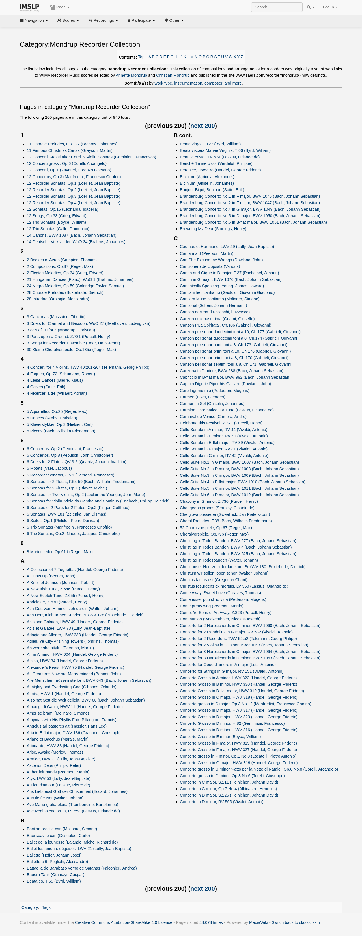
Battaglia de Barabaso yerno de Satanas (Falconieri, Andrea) (82, 868)
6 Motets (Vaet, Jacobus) (49, 468)
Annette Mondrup (131, 75)
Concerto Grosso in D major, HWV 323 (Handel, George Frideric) (239, 717)
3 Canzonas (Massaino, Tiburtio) (56, 316)
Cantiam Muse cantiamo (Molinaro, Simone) (220, 299)
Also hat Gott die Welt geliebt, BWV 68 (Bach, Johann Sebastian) (86, 700)
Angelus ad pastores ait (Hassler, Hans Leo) (67, 726)
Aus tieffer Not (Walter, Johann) (55, 798)
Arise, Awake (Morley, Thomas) (55, 752)
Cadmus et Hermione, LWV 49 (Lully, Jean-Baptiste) (227, 246)
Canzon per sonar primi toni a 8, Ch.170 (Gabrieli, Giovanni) (234, 357)
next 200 (202, 125)
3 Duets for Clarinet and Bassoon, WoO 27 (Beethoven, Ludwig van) (88, 323)
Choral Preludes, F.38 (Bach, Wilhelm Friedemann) (226, 521)
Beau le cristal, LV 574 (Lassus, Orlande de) (220, 157)
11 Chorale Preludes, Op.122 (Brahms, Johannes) (72, 144)
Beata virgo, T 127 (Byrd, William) (210, 144)
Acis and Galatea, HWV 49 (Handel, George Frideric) (75, 622)
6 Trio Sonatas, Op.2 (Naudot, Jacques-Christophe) (73, 533)
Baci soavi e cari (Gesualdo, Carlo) (58, 835)
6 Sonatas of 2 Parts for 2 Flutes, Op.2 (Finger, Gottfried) (78, 507)
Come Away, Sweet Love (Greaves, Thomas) (220, 592)
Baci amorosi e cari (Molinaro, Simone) (62, 829)
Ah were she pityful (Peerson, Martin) (60, 648)
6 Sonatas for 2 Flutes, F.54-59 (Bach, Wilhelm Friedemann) (81, 481)
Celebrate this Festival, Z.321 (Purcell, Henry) (221, 423)
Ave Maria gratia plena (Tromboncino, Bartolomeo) (72, 804)
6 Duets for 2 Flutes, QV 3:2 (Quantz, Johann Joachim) (76, 462)
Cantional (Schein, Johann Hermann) (213, 305)
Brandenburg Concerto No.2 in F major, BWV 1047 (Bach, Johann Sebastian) (250, 202)
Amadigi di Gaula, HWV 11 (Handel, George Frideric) (75, 706)
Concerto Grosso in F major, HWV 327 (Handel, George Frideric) (238, 749)
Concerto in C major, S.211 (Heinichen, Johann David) (229, 782)
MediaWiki (258, 922)
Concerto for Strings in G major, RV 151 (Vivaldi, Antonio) (231, 671)
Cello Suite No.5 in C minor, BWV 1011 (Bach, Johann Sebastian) (239, 488)
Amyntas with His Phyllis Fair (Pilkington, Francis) (72, 719)
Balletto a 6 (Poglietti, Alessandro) (57, 861)
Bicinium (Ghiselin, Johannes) (207, 183)
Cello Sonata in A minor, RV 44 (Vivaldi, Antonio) (223, 429)
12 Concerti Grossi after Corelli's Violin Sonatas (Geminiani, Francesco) (91, 157)
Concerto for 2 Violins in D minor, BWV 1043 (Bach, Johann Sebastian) (244, 645)
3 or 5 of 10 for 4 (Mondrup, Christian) (61, 330)
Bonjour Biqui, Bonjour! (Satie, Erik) (212, 189)
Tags (46, 907)
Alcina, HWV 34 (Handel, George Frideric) (65, 661)
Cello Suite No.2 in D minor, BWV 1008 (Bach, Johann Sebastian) (239, 469)
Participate (141, 20)
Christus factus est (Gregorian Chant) (213, 579)
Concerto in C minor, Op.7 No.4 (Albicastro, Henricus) (228, 788)
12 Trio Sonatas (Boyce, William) (56, 222)
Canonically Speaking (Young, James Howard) (222, 286)
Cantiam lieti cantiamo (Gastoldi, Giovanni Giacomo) (227, 292)
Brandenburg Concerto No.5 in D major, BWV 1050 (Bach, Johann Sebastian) (250, 215)
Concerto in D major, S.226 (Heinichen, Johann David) (229, 795)
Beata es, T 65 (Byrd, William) (54, 881)
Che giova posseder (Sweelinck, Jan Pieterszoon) (225, 514)
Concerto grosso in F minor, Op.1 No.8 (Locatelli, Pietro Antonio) (238, 756)
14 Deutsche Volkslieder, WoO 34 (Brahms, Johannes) (76, 242)
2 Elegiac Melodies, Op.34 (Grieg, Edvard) (65, 273)
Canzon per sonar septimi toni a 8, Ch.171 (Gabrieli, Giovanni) (236, 364)
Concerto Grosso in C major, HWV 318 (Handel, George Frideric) (239, 697)
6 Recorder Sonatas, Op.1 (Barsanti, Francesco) (71, 475)
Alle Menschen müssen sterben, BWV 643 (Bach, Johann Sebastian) (89, 680)
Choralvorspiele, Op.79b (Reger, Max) (214, 534)
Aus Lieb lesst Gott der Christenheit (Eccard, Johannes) (77, 791)
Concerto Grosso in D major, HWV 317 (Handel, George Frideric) (239, 710)
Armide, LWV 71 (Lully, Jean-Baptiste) (61, 759)
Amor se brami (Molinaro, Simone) (58, 713)
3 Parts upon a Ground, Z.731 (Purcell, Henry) (68, 336)
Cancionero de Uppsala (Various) (210, 266)
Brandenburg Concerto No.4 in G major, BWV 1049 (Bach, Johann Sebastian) (250, 209)
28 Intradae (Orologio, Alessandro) (58, 299)
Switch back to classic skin (296, 922)
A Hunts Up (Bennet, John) (51, 576)
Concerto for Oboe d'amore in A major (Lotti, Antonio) (228, 664)
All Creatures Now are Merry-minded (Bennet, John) (74, 674)
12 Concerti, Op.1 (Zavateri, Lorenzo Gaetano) (69, 170)
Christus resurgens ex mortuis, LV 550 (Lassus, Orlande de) (234, 586)
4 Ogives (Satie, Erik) (46, 387)
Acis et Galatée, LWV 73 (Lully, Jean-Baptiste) (68, 628)
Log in (330, 7)
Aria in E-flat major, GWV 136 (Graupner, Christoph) (74, 732)
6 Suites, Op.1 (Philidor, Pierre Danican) (63, 520)
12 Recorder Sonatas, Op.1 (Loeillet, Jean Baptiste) (73, 183)
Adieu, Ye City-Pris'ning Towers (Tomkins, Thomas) (73, 641)
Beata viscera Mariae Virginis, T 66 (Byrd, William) (225, 150)
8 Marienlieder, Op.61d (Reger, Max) (60, 551)
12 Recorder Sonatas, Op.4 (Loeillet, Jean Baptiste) (73, 202)
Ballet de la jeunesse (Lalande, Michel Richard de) (72, 842)
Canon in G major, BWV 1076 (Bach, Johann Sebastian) (231, 279)
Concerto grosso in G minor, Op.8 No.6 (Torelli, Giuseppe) (232, 775)
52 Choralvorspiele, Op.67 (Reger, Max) (216, 527)
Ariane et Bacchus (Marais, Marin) (58, 739)
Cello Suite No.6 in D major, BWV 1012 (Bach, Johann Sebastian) (239, 495)
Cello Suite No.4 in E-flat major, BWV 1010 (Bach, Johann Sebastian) (242, 482)
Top (141, 57)
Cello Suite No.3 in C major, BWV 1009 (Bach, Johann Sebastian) (239, 475)
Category (29, 907)
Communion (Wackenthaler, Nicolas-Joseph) (220, 619)
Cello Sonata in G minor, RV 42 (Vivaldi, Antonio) (224, 455)
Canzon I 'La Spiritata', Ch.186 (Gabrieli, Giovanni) (225, 325)
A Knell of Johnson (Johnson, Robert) (60, 582)
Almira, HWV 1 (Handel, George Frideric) (64, 693)
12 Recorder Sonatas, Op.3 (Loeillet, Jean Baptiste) (73, 196)
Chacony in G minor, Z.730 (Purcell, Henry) (219, 501)
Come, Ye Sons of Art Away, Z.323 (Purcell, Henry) (226, 612)
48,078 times (211, 922)
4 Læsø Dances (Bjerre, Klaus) (55, 380)
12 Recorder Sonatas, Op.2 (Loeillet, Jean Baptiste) (73, 189)
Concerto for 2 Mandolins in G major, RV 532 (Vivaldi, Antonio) (236, 632)
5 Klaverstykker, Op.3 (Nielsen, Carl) (60, 424)
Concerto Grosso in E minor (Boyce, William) (220, 736)
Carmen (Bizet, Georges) (202, 397)
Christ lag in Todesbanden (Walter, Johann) (219, 560)
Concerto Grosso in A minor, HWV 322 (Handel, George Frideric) (238, 678)
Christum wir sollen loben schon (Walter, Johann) (224, 573)
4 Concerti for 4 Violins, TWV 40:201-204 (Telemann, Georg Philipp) (88, 367)
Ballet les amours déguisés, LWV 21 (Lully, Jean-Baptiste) (79, 848)
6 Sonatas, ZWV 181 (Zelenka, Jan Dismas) (67, 514)
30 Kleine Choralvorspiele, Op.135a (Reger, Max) (71, 349)
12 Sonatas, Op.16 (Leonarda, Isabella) (62, 209)
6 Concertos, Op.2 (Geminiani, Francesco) (65, 449)
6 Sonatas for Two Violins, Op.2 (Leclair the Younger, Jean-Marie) (86, 494)
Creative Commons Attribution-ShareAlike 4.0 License (123, 922)
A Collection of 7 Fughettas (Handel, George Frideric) (75, 569)
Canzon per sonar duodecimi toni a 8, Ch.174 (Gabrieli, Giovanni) (239, 338)
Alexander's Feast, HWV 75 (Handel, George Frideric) (75, 667)
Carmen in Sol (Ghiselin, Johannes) (212, 403)
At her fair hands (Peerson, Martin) (58, 772)
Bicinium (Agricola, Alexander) (207, 176)
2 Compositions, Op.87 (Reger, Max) (60, 266)
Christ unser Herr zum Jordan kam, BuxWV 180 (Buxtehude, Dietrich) (243, 566)
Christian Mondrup (172, 75)
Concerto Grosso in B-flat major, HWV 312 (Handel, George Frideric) (242, 691)
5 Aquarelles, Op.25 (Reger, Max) (57, 411)
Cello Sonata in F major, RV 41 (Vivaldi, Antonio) (224, 449)
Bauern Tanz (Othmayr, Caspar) (56, 874)
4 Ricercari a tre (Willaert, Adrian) (57, 393)
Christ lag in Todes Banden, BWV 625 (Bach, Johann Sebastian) (238, 553)
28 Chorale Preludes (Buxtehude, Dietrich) (65, 292)
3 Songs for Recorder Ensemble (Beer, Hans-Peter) (73, 343)
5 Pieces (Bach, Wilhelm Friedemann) (61, 431)
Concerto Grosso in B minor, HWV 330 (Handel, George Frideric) (238, 684)
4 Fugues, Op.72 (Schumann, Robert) (61, 374)
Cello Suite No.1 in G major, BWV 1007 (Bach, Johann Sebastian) (239, 462)
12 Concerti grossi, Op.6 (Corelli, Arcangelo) (67, 163)
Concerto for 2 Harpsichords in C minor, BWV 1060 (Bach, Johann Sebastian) (250, 625)
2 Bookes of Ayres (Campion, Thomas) (62, 260)
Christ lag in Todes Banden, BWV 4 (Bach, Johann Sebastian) (236, 547)
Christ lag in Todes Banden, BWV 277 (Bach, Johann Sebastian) (238, 540)
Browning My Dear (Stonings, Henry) (213, 229)
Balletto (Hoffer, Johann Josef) (54, 855)
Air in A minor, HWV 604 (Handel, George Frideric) (72, 654)
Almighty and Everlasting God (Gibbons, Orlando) (72, 687)
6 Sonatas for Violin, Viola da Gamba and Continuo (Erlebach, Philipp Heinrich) (98, 501)
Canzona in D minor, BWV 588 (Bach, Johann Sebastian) (231, 370)
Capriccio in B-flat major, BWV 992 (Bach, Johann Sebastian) (235, 377)
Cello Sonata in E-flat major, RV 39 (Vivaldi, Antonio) (227, 442)
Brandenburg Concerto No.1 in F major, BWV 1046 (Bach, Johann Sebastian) (250, 196)
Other (174, 20)
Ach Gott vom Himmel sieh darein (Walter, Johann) (72, 608)
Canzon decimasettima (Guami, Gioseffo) (217, 318)
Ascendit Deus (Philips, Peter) (54, 765)
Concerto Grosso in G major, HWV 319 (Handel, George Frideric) (239, 762)
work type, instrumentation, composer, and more (198, 83)
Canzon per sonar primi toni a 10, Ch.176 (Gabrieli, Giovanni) (235, 351)
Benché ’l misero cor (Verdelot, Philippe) (216, 163)
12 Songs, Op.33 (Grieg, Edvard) (57, 215)
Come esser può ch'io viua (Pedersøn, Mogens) (223, 599)
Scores (68, 20)
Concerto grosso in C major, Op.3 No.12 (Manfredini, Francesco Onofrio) (245, 704)
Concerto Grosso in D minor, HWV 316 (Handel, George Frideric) (239, 730)
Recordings (103, 20)
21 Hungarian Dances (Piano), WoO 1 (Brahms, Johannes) (80, 279)
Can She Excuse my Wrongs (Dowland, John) (221, 260)
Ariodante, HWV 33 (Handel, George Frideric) (68, 745)
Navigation (34, 20)
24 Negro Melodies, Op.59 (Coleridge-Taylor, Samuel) (75, 286)
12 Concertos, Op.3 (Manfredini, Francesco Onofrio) (74, 176)
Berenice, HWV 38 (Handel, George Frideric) (220, 170)
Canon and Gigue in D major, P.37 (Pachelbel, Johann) (229, 273)
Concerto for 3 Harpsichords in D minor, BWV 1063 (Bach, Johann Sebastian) (250, 658)
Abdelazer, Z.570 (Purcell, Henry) (57, 602)
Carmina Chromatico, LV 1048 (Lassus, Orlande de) (227, 410)
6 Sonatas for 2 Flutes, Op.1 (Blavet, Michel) (67, 488)
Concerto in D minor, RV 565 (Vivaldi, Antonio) (222, 801)
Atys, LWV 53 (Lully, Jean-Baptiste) (58, 778)
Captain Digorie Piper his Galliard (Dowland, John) (225, 383)
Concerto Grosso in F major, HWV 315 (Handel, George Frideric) (238, 743)
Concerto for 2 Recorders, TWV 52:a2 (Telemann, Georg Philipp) (238, 638)
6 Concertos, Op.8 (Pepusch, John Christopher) (70, 455)
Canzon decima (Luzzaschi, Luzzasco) (215, 312)
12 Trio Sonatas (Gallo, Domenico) (58, 229)
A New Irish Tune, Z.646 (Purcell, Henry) (63, 589)
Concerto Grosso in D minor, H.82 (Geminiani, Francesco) (232, 723)
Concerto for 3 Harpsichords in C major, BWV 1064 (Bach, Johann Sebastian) (250, 651)
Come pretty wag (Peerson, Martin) (212, 606)
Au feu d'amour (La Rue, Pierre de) (58, 785)
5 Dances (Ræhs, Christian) (52, 418)
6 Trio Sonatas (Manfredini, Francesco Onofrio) (69, 527)
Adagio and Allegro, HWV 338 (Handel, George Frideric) (77, 635)
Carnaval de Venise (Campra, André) (213, 416)
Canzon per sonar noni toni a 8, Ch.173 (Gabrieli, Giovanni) (233, 344)
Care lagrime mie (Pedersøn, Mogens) (214, 390)
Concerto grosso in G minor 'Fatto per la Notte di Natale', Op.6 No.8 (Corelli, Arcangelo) (259, 769)
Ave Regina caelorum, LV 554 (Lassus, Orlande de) (73, 811)
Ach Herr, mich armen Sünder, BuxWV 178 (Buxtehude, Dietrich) (85, 615)
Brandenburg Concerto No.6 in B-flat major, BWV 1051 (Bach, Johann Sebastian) (253, 222)
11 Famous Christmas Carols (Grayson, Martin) (70, 150)
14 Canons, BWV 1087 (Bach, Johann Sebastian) (72, 235)
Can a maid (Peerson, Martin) (206, 253)
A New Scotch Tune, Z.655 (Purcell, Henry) (66, 595)
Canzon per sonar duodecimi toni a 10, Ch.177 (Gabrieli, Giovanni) (240, 331)
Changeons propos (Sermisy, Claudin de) (217, 508)
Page (60, 7)
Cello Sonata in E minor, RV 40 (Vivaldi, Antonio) (224, 436)
